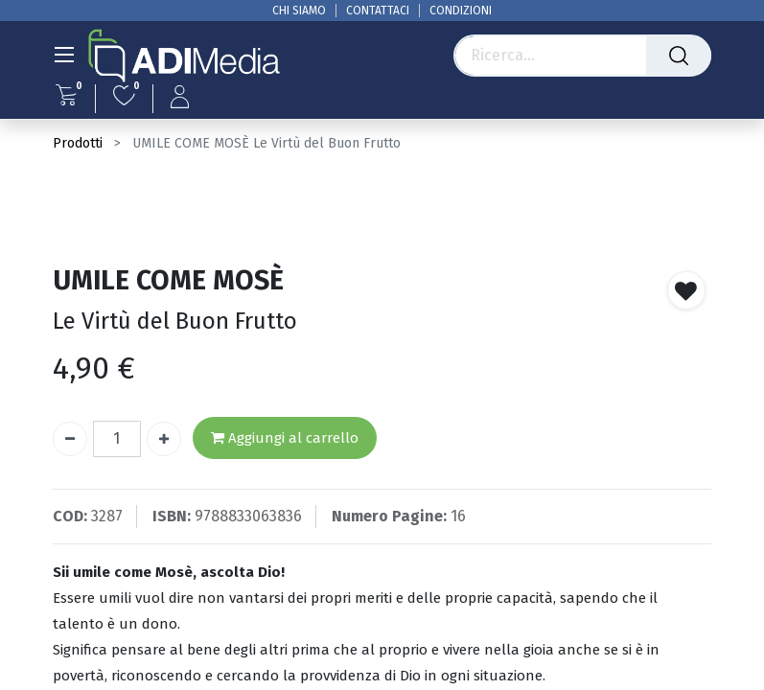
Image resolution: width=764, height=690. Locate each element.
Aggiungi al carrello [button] (285, 438)
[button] (686, 290)
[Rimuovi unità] (70, 439)
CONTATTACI (377, 10)
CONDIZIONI (460, 10)
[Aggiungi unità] (164, 439)
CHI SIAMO (299, 10)
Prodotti (78, 143)
